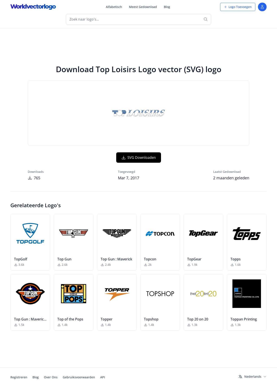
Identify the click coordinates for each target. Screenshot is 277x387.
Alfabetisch (114, 7)
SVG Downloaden (138, 157)
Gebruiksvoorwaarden (79, 377)
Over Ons (51, 377)
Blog (167, 7)
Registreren (18, 377)
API (102, 377)
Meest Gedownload (143, 7)
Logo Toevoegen (238, 7)
